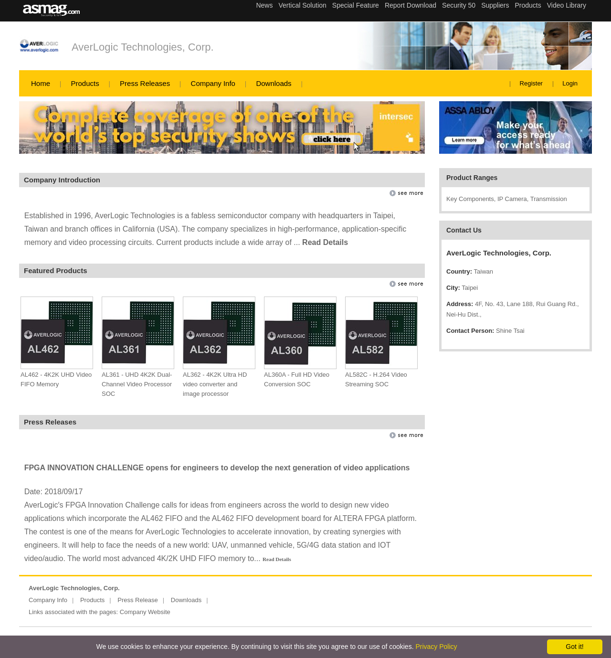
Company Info (213, 83)
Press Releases (145, 83)
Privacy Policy (436, 646)
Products (85, 83)
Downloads (273, 83)
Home (40, 83)
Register (531, 83)
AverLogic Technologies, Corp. (143, 47)
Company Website (145, 612)
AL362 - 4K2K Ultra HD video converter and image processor (215, 384)
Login (570, 83)
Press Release (137, 600)
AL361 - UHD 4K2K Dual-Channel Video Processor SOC (137, 384)
